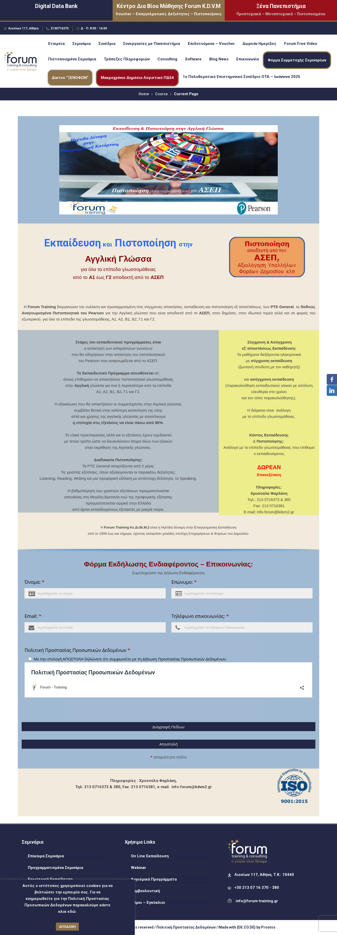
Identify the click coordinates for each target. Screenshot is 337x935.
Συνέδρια (106, 43)
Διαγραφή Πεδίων (169, 726)
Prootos (268, 927)
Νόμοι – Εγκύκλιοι (148, 902)
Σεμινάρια (81, 43)
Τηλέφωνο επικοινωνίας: (200, 616)
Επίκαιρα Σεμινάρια (46, 856)
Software (193, 59)
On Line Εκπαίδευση (150, 856)
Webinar (138, 867)
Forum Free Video (300, 43)
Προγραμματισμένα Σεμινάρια (55, 867)
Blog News (219, 59)
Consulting (167, 59)
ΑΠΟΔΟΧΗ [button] (67, 927)
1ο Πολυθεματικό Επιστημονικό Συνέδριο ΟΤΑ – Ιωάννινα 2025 (241, 76)
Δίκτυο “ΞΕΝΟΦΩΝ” (70, 77)
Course (161, 94)
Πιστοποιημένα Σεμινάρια (72, 59)
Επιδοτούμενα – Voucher (211, 43)
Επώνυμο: (184, 582)
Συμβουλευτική (145, 891)
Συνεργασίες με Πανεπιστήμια (151, 43)
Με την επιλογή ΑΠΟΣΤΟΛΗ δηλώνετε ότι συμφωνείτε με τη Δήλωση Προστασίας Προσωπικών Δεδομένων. (130, 658)
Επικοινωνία (247, 59)
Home (144, 94)
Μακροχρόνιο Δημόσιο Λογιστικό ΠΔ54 (137, 77)
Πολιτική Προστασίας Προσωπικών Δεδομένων (77, 650)
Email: (32, 616)
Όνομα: (34, 582)
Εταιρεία (56, 43)
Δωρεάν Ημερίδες (259, 43)
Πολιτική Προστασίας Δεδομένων (186, 927)
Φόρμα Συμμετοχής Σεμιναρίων (297, 60)
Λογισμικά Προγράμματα (154, 879)
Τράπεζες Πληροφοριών (127, 59)
